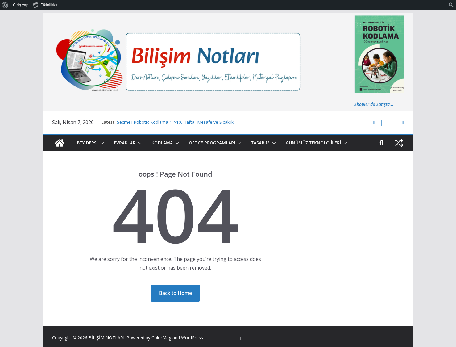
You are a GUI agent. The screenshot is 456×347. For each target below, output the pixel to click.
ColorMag (161, 338)
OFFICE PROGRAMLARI (212, 143)
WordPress (192, 338)
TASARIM (260, 143)
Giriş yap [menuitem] (20, 4)
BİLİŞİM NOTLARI (106, 338)
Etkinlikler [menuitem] (45, 4)
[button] (101, 143)
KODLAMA (162, 143)
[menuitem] (5, 5)
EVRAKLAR (124, 143)
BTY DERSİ (87, 143)
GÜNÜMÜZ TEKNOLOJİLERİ (313, 143)
